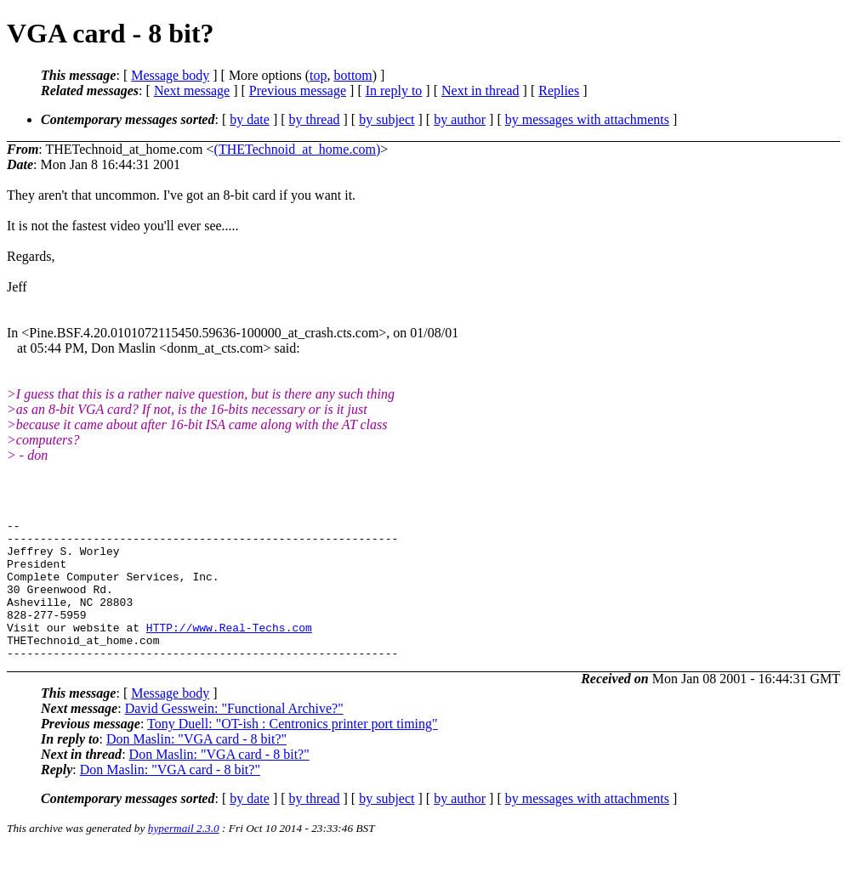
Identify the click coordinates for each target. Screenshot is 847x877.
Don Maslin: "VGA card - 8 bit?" (196, 767)
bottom (352, 75)
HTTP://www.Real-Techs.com (229, 650)
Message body (170, 75)
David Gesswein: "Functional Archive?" (234, 736)
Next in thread (480, 90)
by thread (314, 119)
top (318, 75)
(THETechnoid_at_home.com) (297, 149)
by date (250, 119)
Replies (558, 90)
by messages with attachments (587, 119)
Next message (192, 90)
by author (460, 119)
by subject (386, 119)
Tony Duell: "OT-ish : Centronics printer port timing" (292, 751)
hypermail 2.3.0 (183, 856)
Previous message (297, 90)
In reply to (394, 90)
